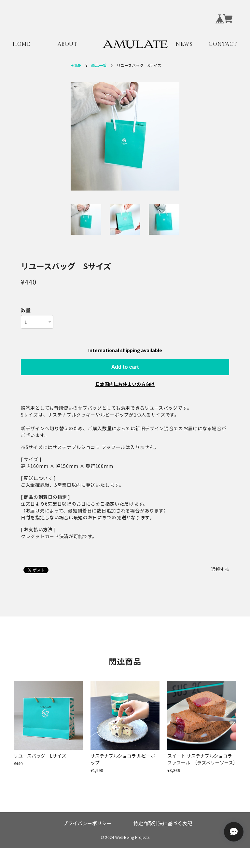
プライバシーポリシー (87, 823)
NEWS (183, 44)
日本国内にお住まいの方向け (125, 384)
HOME (21, 44)
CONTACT (223, 44)
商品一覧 (99, 65)
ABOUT (68, 44)
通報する (220, 569)
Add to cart (125, 367)
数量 (26, 310)
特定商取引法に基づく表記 (162, 823)
